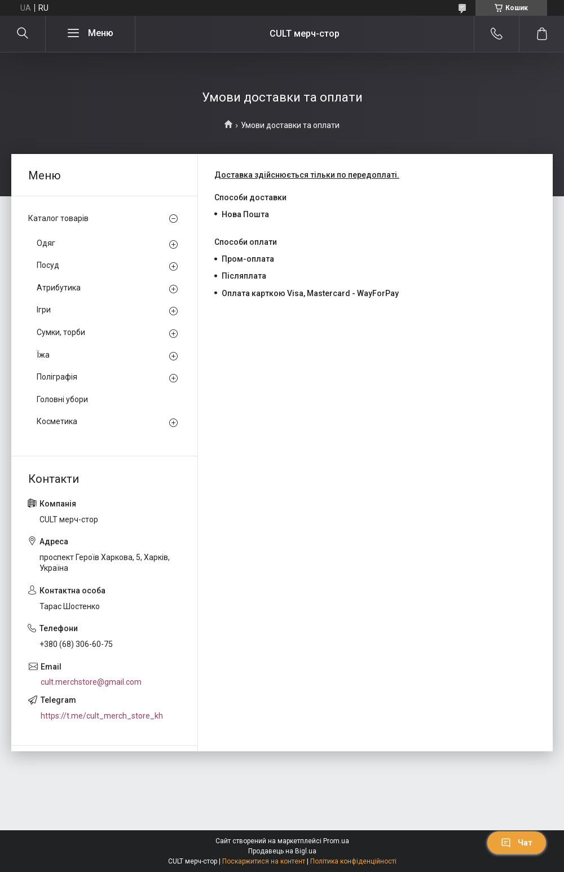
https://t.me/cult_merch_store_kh (102, 715)
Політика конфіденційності (353, 861)
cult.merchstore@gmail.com (91, 681)
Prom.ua (336, 841)
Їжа (43, 354)
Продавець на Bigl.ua (282, 851)
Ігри (44, 309)
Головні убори (62, 399)
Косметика (57, 421)
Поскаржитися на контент (263, 861)
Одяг (46, 243)
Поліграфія (57, 376)
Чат (516, 843)
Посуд (48, 265)
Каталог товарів (58, 218)
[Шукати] (22, 34)
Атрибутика (59, 287)
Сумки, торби (61, 332)
